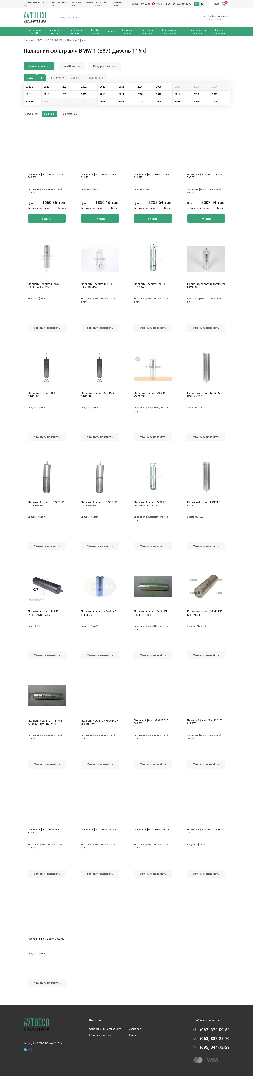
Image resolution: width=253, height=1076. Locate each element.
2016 (158, 94)
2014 (121, 94)
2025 (140, 86)
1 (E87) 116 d (57, 40)
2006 (158, 101)
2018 (196, 94)
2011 (65, 94)
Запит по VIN (136, 1028)
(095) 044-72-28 (163, 4)
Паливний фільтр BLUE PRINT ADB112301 (43, 613)
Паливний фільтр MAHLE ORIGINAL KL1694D (150, 504)
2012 (84, 94)
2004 (121, 101)
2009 (215, 101)
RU (201, 3)
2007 (177, 101)
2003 (102, 101)
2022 (84, 86)
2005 (140, 101)
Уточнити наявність (47, 327)
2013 (102, 94)
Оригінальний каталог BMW (105, 1028)
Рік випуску (57, 77)
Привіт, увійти (215, 19)
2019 (215, 94)
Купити (47, 218)
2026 (158, 86)
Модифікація (96, 77)
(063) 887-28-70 (183, 4)
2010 (46, 94)
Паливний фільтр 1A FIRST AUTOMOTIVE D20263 (45, 722)
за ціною (49, 113)
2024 (121, 86)
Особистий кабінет (219, 16)
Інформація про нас (100, 1035)
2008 (196, 101)
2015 (140, 94)
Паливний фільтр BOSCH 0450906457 (97, 285)
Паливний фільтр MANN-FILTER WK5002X (44, 285)
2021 (65, 86)
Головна (28, 40)
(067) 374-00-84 (142, 4)
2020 (46, 86)
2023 (102, 86)
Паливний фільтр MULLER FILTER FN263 (150, 613)
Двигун (75, 77)
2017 (177, 94)
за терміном (70, 113)
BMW (39, 40)
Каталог (89, 2)
